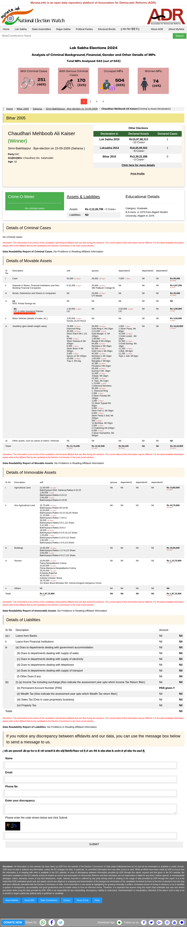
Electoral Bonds (106, 29)
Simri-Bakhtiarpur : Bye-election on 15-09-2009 (72, 108)
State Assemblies (41, 29)
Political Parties (84, 29)
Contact (66, 900)
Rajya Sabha (63, 29)
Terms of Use (82, 900)
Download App (106, 922)
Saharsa (38, 108)
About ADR (157, 29)
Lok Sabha (21, 29)
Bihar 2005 (23, 108)
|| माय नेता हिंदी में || (130, 29)
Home (6, 29)
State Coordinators (49, 900)
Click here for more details (138, 165)
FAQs (97, 900)
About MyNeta (176, 29)
